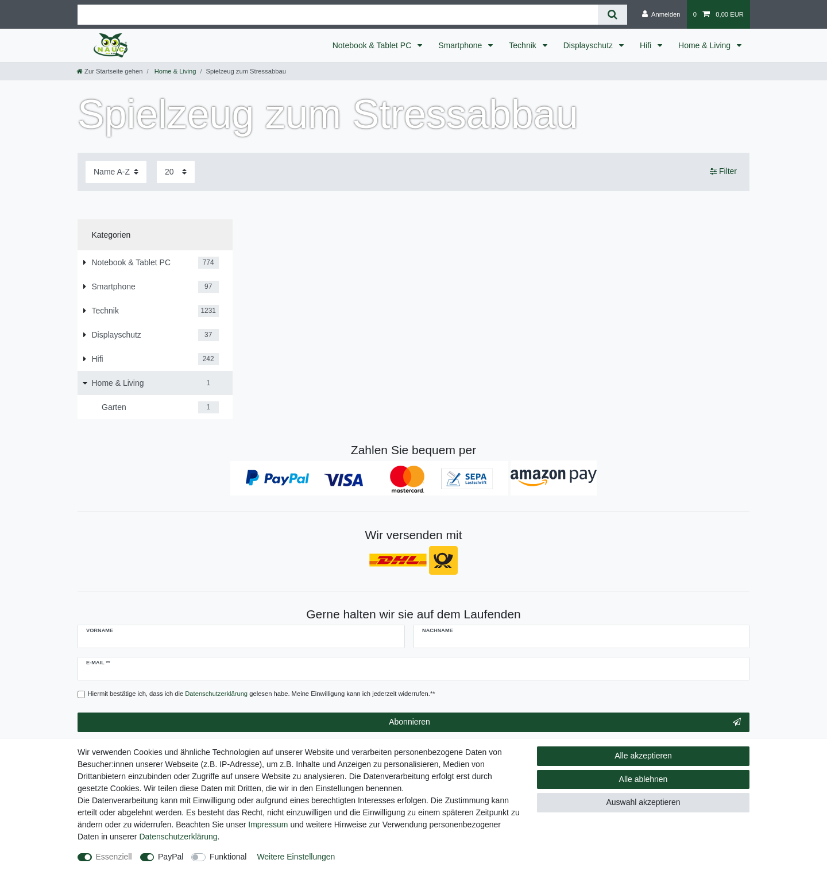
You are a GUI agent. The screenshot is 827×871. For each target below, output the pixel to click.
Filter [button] (723, 172)
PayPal (170, 856)
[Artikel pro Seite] (176, 172)
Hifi (647, 45)
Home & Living (705, 45)
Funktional (228, 856)
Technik (523, 45)
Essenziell (114, 856)
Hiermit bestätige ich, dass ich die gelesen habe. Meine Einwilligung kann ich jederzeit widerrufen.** (261, 693)
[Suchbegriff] (338, 15)
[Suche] (612, 15)
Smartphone (461, 45)
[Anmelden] (661, 14)
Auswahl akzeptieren (643, 802)
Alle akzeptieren (643, 755)
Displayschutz (589, 45)
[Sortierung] (116, 172)
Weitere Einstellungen (296, 856)
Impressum (268, 824)
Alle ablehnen (643, 779)
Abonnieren (565, 722)
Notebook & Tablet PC (373, 45)
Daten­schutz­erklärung (178, 836)
